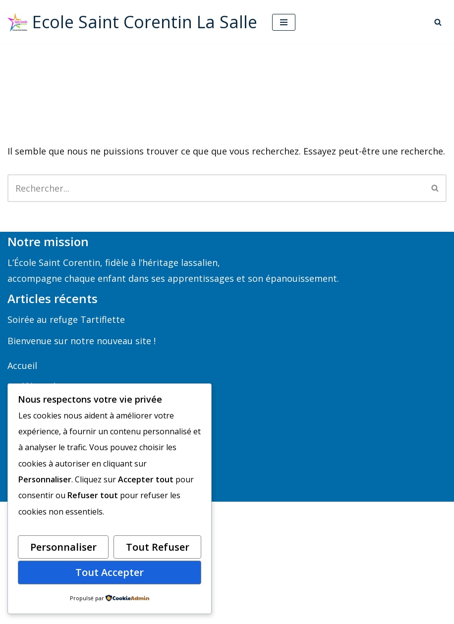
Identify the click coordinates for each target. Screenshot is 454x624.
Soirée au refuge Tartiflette (66, 319)
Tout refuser (157, 547)
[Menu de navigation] (283, 22)
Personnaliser (63, 547)
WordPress (271, 612)
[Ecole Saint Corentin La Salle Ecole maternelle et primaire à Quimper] (132, 22)
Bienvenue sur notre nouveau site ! (81, 341)
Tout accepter (109, 572)
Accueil (22, 365)
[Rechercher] (438, 22)
